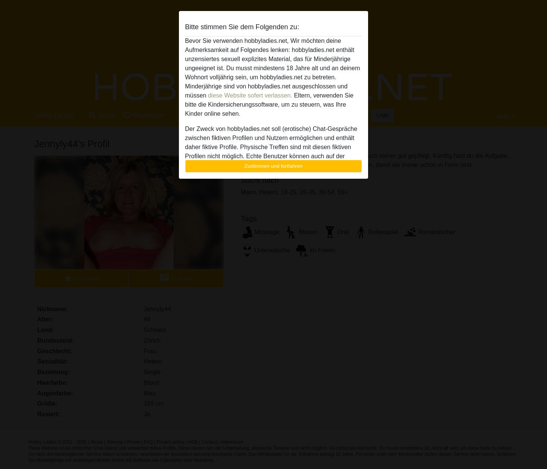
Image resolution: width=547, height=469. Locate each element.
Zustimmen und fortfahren (273, 166)
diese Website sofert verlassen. (250, 95)
